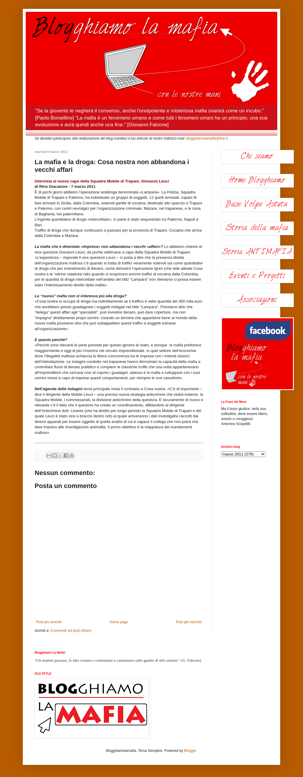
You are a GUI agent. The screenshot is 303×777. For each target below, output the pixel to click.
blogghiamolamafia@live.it (207, 138)
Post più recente (49, 622)
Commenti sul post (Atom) (70, 631)
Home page (119, 622)
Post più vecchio (189, 622)
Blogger (190, 751)
